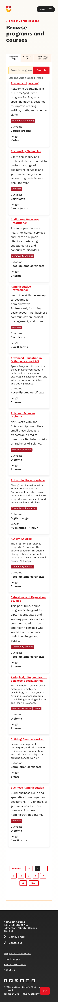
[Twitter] (12, 981)
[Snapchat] (34, 981)
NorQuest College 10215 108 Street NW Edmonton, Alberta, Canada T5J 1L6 (20, 926)
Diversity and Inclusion (24, 508)
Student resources (15, 964)
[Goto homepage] (29, 9)
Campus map (14, 936)
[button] (46, 9)
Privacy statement (32, 993)
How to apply (12, 959)
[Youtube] (23, 981)
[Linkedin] (28, 981)
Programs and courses (24, 20)
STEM (37, 708)
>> (23, 883)
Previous (16, 868)
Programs (13, 58)
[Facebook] (6, 981)
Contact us (13, 942)
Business (16, 188)
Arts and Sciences (21, 449)
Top (45, 991)
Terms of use (11, 993)
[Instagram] (17, 981)
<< (29, 868)
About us (9, 969)
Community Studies (22, 256)
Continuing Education (42, 58)
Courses (27, 58)
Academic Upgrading (23, 120)
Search (41, 70)
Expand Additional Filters (26, 77)
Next (33, 883)
